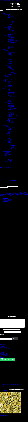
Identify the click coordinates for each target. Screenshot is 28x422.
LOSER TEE (10, 46)
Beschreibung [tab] (5, 198)
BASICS (10, 66)
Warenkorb (5, 392)
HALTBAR (5, 80)
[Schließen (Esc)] (4, 418)
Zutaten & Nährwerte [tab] (7, 200)
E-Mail (2, 333)
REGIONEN (10, 68)
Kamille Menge (3, 186)
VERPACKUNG (8, 44)
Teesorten (10, 167)
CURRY (9, 67)
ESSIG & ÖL (8, 86)
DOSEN (9, 48)
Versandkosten (13, 180)
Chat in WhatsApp (9, 361)
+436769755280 (3, 349)
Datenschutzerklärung (4, 386)
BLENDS (10, 41)
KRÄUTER (10, 22)
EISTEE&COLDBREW (13, 33)
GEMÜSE (10, 59)
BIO (9, 15)
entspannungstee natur (23, 194)
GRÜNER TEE (11, 17)
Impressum (2, 345)
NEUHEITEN (11, 28)
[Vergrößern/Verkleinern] (0, 418)
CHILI (9, 54)
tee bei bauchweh (10, 194)
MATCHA (10, 18)
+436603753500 (3, 355)
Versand (1, 343)
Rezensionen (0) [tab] (6, 202)
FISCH (9, 60)
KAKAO (7, 78)
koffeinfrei (13, 193)
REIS (9, 62)
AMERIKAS (13, 73)
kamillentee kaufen (20, 193)
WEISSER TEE (11, 16)
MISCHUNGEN (11, 52)
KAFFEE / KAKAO (7, 75)
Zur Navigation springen (5, 0)
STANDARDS (11, 36)
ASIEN (12, 70)
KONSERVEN (8, 81)
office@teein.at (3, 348)
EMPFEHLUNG (8, 27)
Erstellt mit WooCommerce (15, 386)
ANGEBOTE (11, 29)
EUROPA (13, 69)
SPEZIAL (10, 63)
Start (1, 167)
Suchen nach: (3, 9)
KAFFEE (7, 76)
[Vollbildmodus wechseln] (1, 418)
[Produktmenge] (12, 186)
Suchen (19, 9)
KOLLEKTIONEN (9, 35)
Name (1, 331)
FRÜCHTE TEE (11, 23)
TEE (4, 13)
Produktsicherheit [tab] (6, 201)
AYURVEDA (11, 74)
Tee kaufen (5, 167)
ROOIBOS (10, 24)
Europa (16, 194)
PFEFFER (10, 53)
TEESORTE (7, 14)
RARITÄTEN (11, 39)
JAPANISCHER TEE (12, 40)
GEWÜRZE (5, 49)
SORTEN (7, 50)
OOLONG (10, 20)
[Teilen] (3, 418)
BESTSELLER (11, 30)
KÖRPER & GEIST (12, 42)
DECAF (9, 26)
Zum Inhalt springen (15, 0)
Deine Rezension (4, 318)
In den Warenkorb (4, 187)
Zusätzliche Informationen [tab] (8, 199)
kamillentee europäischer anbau (9, 195)
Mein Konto (5, 388)
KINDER (10, 43)
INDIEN (12, 72)
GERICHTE (7, 57)
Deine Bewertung (4, 316)
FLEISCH (10, 61)
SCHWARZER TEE (12, 21)
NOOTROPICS (11, 34)
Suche (4, 389)
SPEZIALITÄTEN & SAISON (14, 31)
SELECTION (11, 37)
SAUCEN (10, 55)
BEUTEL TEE (11, 47)
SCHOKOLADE (8, 79)
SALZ (9, 56)
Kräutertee (25, 192)
